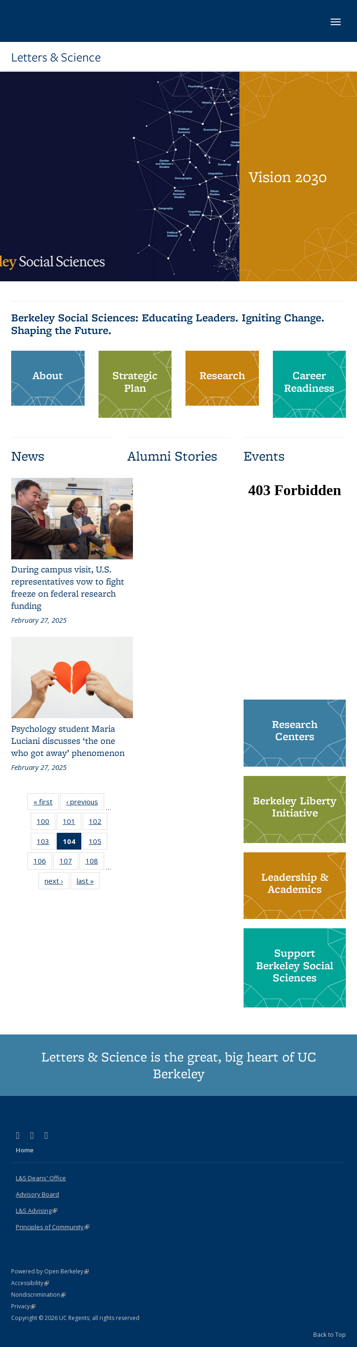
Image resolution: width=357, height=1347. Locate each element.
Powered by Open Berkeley (50, 1271)
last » (88, 883)
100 (46, 823)
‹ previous (85, 803)
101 (72, 823)
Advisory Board (37, 1194)
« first (46, 803)
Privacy (23, 1306)
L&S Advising (36, 1210)
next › (57, 883)
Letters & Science (56, 57)
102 (98, 823)
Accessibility (30, 1283)
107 (69, 863)
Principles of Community (52, 1227)
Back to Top (329, 1334)
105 (98, 843)
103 (46, 843)
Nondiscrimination (38, 1295)
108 (95, 863)
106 (42, 863)
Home (24, 1150)
